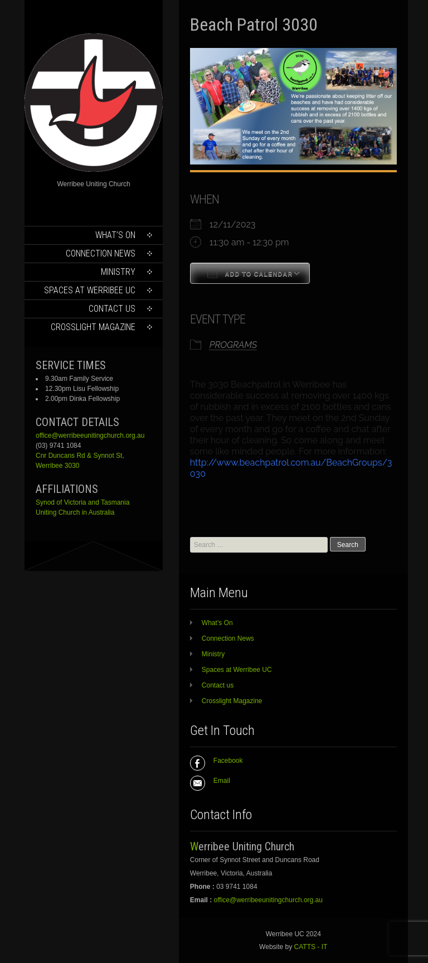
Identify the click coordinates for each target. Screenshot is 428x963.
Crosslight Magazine (93, 327)
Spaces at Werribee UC (89, 290)
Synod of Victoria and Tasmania (82, 502)
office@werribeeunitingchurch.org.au (90, 435)
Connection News (100, 253)
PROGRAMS (233, 345)
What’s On (115, 235)
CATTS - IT (311, 947)
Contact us (112, 308)
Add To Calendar (250, 273)
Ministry (118, 272)
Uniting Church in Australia (75, 512)
